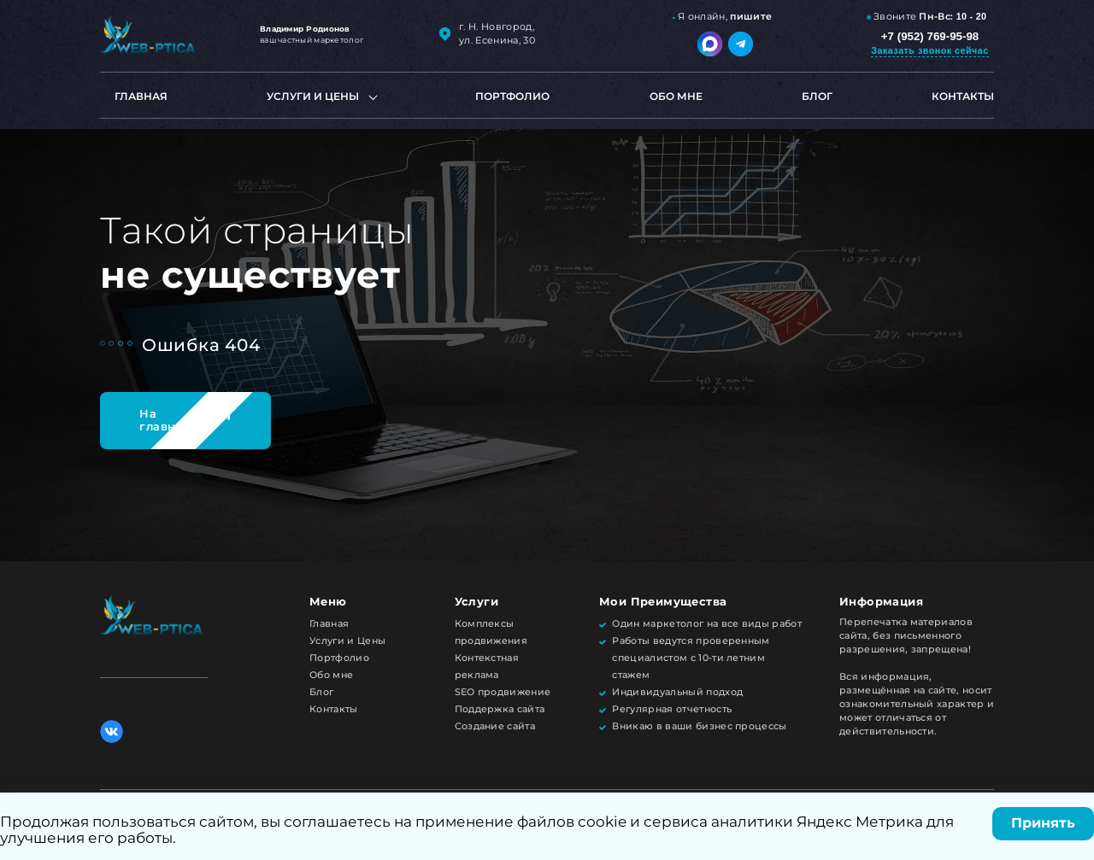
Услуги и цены (313, 96)
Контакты (963, 96)
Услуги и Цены (347, 640)
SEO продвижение (503, 692)
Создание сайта (495, 726)
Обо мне (676, 96)
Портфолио (512, 96)
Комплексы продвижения (491, 632)
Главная (141, 96)
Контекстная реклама (487, 666)
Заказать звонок (929, 50)
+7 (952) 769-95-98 (930, 36)
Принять (1043, 823)
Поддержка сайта (500, 709)
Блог (817, 96)
